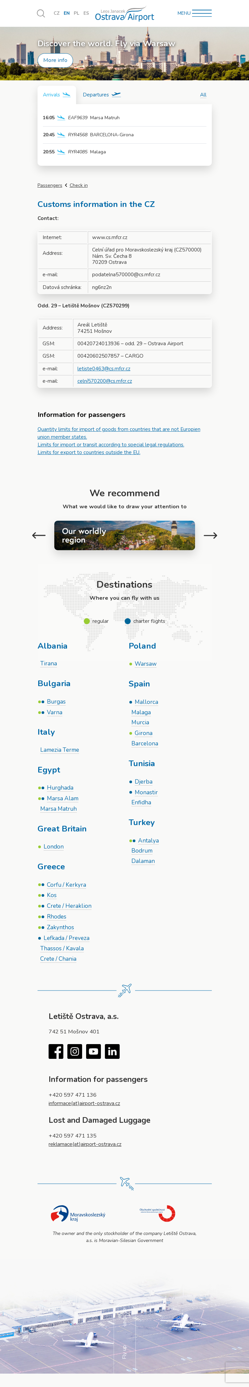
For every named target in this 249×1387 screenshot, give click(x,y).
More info (55, 60)
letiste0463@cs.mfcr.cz (104, 368)
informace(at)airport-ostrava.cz (87, 1105)
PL (77, 13)
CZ (57, 13)
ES (86, 13)
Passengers (50, 185)
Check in (79, 185)
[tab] (57, 95)
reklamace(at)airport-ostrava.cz (87, 1146)
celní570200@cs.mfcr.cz (104, 381)
